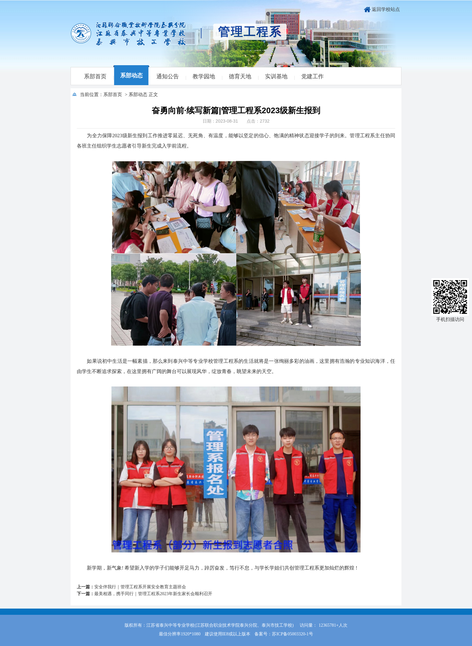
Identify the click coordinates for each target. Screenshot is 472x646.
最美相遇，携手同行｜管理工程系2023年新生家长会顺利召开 (153, 593)
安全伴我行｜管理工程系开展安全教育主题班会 (140, 587)
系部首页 (95, 76)
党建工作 (312, 76)
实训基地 (276, 76)
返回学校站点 (386, 9)
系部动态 (131, 75)
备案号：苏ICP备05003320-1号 (283, 634)
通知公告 (167, 76)
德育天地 (240, 76)
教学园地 (204, 76)
